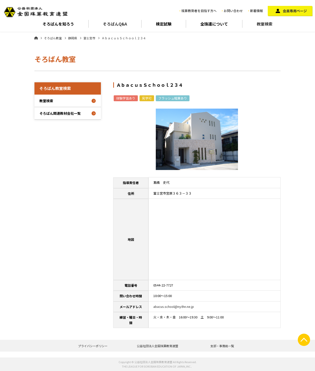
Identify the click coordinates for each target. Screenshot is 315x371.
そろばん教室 (53, 38)
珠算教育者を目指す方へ (199, 10)
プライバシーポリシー (93, 346)
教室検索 (264, 24)
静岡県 (72, 38)
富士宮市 (89, 38)
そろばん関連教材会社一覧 (60, 113)
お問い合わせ (233, 10)
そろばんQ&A (115, 24)
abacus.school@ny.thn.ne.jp (173, 306)
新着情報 (256, 10)
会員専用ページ (295, 10)
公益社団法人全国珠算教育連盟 (157, 346)
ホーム (36, 37)
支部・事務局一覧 (222, 346)
